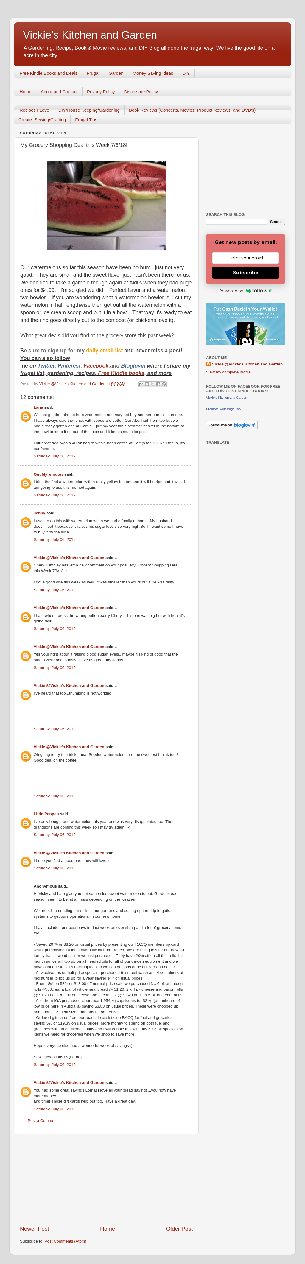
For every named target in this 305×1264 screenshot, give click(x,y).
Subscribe (246, 272)
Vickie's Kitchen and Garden (90, 35)
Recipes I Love (34, 110)
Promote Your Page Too (223, 409)
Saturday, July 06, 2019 (55, 456)
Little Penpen (46, 814)
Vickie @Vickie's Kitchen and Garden (69, 557)
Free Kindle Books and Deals (48, 73)
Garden (116, 73)
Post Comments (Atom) (65, 1241)
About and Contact (59, 91)
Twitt (44, 366)
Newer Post (34, 1229)
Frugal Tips (86, 119)
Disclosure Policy (141, 91)
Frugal (93, 73)
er (52, 366)
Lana (38, 407)
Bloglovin (134, 366)
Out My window (48, 474)
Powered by (245, 290)
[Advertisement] (106, 1179)
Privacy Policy (101, 91)
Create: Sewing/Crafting (42, 119)
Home (26, 91)
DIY (186, 73)
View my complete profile (228, 372)
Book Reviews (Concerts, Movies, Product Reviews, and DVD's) (192, 110)
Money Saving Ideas (153, 73)
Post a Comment (43, 1120)
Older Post (179, 1229)
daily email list (105, 351)
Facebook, (96, 366)
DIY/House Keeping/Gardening (89, 110)
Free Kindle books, (122, 373)
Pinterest (68, 366)
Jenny (39, 513)
